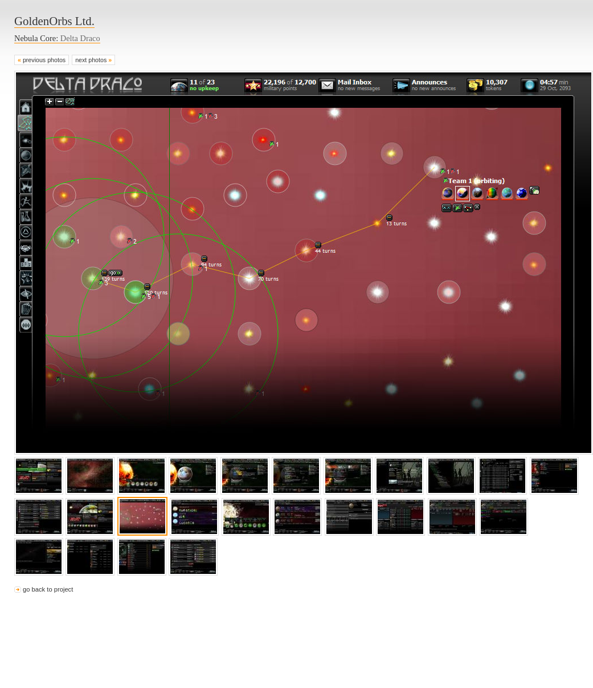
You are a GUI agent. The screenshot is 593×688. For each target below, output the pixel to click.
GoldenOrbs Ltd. (54, 20)
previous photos (42, 59)
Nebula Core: (57, 38)
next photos (93, 59)
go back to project (48, 589)
